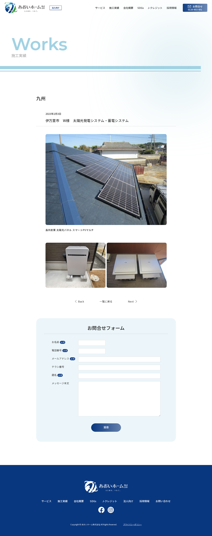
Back (81, 301)
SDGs (140, 8)
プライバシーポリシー (132, 524)
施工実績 (114, 8)
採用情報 (172, 8)
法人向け (55, 7)
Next (131, 301)
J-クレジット (155, 8)
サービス (100, 8)
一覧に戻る (106, 301)
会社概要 (128, 8)
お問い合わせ (163, 501)
